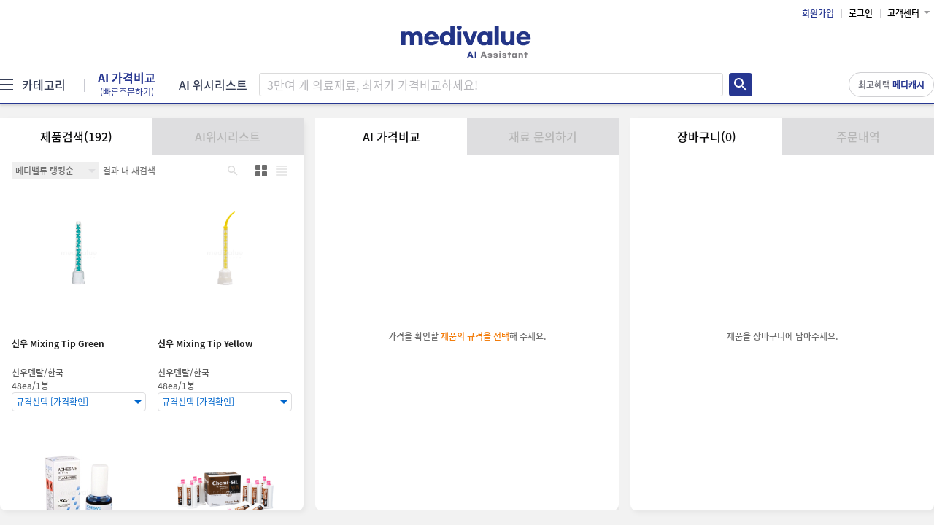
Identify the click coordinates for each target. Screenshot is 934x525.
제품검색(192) (76, 136)
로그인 (861, 13)
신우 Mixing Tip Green (58, 344)
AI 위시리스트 (213, 84)
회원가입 (818, 13)
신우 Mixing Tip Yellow (205, 344)
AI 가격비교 (126, 84)
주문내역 (858, 136)
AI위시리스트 (227, 136)
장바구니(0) (706, 136)
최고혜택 (891, 84)
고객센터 (903, 13)
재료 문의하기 (543, 136)
